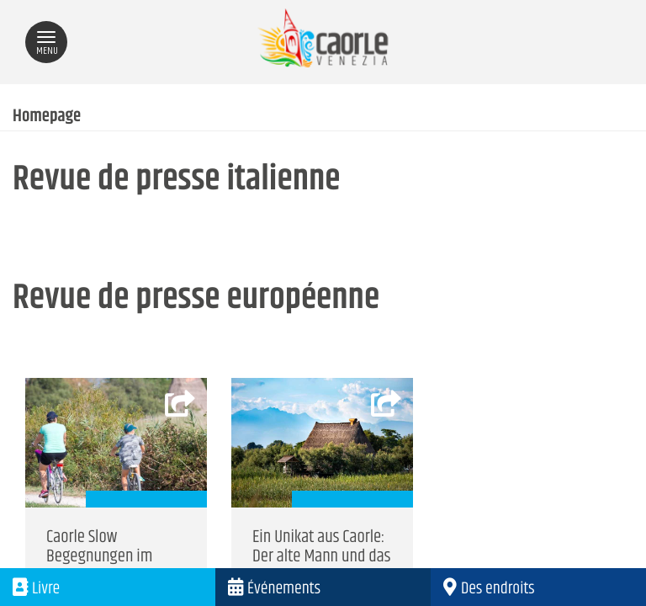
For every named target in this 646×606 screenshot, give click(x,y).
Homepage (47, 117)
